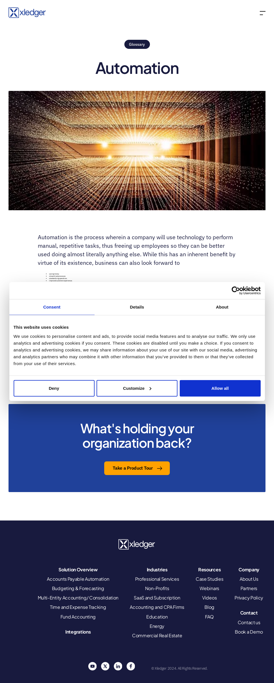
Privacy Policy (249, 597)
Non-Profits (157, 588)
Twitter (105, 666)
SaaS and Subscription (157, 597)
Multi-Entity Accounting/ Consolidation (78, 597)
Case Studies (209, 579)
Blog (209, 607)
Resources (209, 569)
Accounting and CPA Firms (157, 607)
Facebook (130, 666)
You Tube (92, 666)
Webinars (209, 588)
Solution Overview (77, 569)
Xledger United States (137, 544)
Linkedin (118, 666)
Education (157, 616)
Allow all (220, 388)
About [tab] (222, 307)
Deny (54, 388)
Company (249, 569)
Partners (248, 588)
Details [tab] (137, 307)
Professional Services (157, 579)
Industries (157, 569)
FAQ (209, 616)
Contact (249, 612)
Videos (209, 597)
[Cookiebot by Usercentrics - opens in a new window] (236, 290)
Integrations (78, 631)
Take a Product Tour (132, 468)
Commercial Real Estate (157, 635)
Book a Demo (249, 631)
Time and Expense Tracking (78, 607)
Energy (157, 626)
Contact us (249, 622)
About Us (249, 579)
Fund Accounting (78, 616)
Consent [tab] (51, 307)
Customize (137, 388)
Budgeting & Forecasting (78, 588)
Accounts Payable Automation (78, 579)
